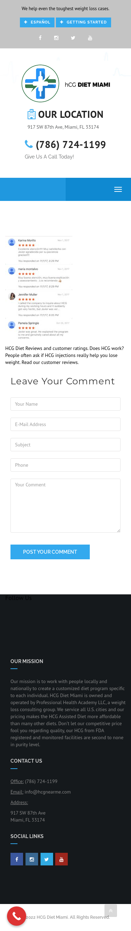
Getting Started (83, 22)
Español (37, 22)
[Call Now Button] (16, 916)
